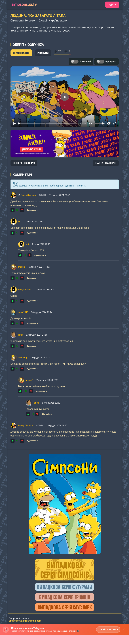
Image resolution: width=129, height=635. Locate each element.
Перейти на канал (108, 629)
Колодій (43, 53)
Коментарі (22, 175)
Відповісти (32, 210)
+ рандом (106, 62)
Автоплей (81, 62)
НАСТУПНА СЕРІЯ (105, 163)
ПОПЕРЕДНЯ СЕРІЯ (24, 163)
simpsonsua (21, 53)
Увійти (112, 5)
